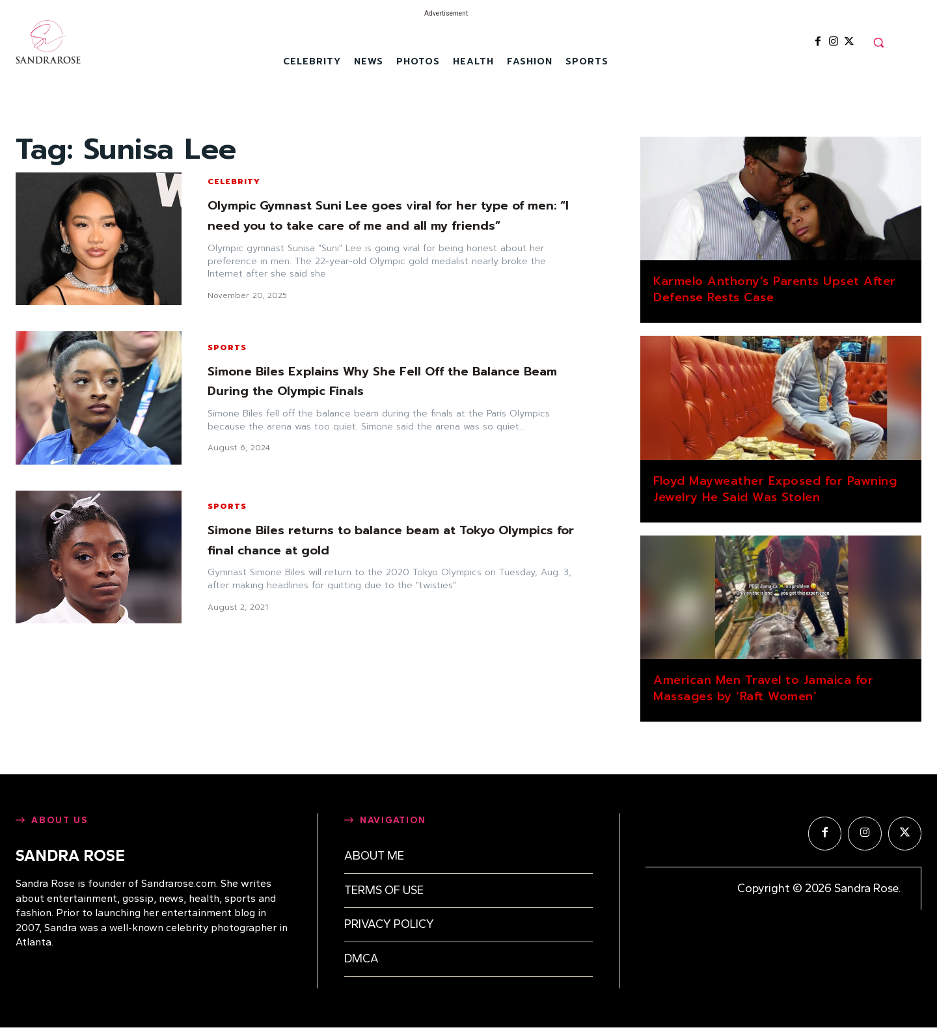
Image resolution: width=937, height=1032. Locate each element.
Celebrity (234, 176)
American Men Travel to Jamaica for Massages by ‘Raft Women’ (763, 688)
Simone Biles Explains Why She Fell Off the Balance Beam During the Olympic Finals (391, 389)
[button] (878, 42)
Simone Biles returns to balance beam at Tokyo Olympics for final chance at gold (377, 548)
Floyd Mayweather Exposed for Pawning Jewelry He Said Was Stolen (775, 489)
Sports (227, 356)
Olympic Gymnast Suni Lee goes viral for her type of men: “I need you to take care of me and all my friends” (388, 220)
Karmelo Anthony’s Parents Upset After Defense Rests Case (774, 289)
